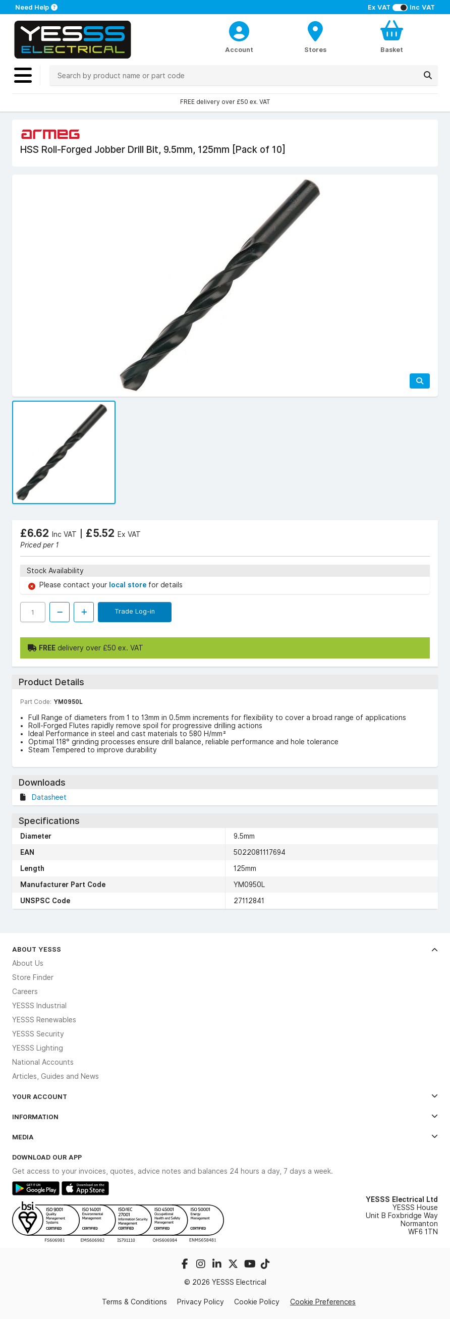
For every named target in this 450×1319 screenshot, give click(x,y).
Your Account (225, 1096)
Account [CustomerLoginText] (239, 49)
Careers (25, 991)
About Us (27, 963)
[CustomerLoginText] (238, 29)
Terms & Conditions (134, 1302)
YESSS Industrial (39, 1006)
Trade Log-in (135, 611)
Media (225, 1137)
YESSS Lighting (37, 1048)
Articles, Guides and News (55, 1076)
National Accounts (43, 1062)
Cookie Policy (256, 1302)
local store (128, 585)
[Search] (428, 75)
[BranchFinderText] (315, 36)
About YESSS (225, 949)
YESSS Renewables (44, 1020)
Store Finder (32, 977)
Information (225, 1117)
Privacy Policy (200, 1302)
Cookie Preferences (323, 1301)
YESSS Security (38, 1034)
